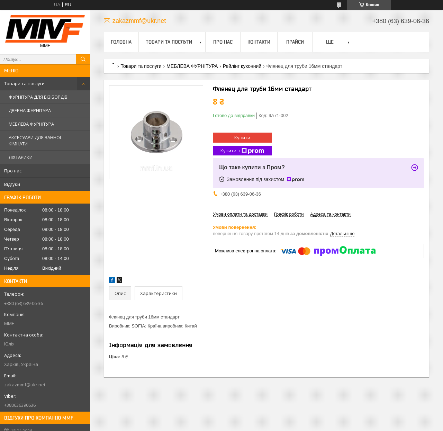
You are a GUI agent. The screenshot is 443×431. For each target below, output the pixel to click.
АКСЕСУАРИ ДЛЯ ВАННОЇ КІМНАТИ (35, 140)
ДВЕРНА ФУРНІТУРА (30, 110)
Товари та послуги (24, 83)
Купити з (242, 150)
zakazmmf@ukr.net (24, 384)
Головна (121, 42)
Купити (242, 137)
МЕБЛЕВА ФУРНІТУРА (31, 124)
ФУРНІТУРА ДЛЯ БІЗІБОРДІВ (38, 97)
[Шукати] (83, 59)
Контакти (258, 42)
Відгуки (12, 184)
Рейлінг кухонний (242, 66)
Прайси (295, 42)
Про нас (12, 171)
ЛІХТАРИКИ (21, 157)
